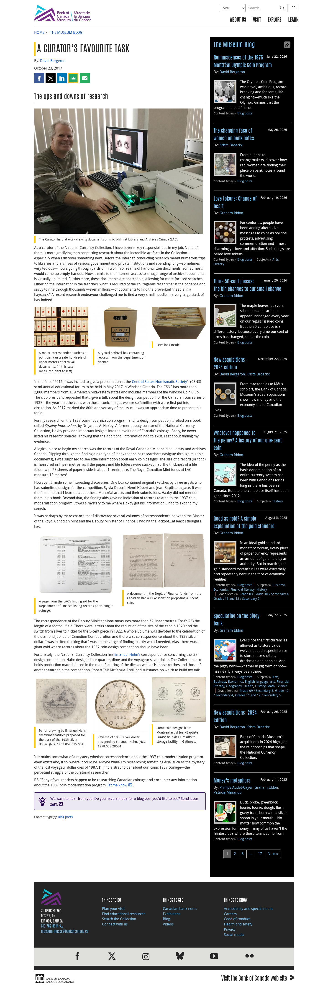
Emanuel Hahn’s (127, 654)
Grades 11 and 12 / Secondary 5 (237, 598)
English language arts (260, 681)
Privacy (230, 929)
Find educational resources (123, 913)
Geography (234, 686)
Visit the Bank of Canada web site (257, 979)
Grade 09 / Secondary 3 (256, 690)
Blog (166, 918)
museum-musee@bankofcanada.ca (64, 931)
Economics (221, 589)
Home (39, 32)
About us (238, 20)
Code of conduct (237, 918)
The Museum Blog (66, 32)
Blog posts (65, 817)
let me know (117, 785)
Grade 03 (246, 594)
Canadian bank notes (180, 908)
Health (248, 686)
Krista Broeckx (231, 144)
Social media (234, 934)
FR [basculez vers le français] (293, 7)
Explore (274, 20)
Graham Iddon (231, 212)
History (219, 264)
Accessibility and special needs (248, 908)
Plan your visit (113, 908)
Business (278, 585)
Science (282, 686)
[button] (39, 78)
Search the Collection (119, 918)
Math (271, 686)
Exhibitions (171, 913)
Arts (275, 259)
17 (260, 853)
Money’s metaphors (232, 780)
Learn (293, 20)
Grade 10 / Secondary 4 (272, 594)
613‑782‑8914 (49, 926)
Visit (257, 20)
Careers (230, 913)
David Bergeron (52, 60)
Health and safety (238, 924)
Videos (168, 924)
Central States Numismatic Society (159, 381)
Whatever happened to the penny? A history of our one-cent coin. (248, 441)
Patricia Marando (227, 792)
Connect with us (115, 924)
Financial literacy (243, 589)
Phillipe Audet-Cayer (236, 787)
